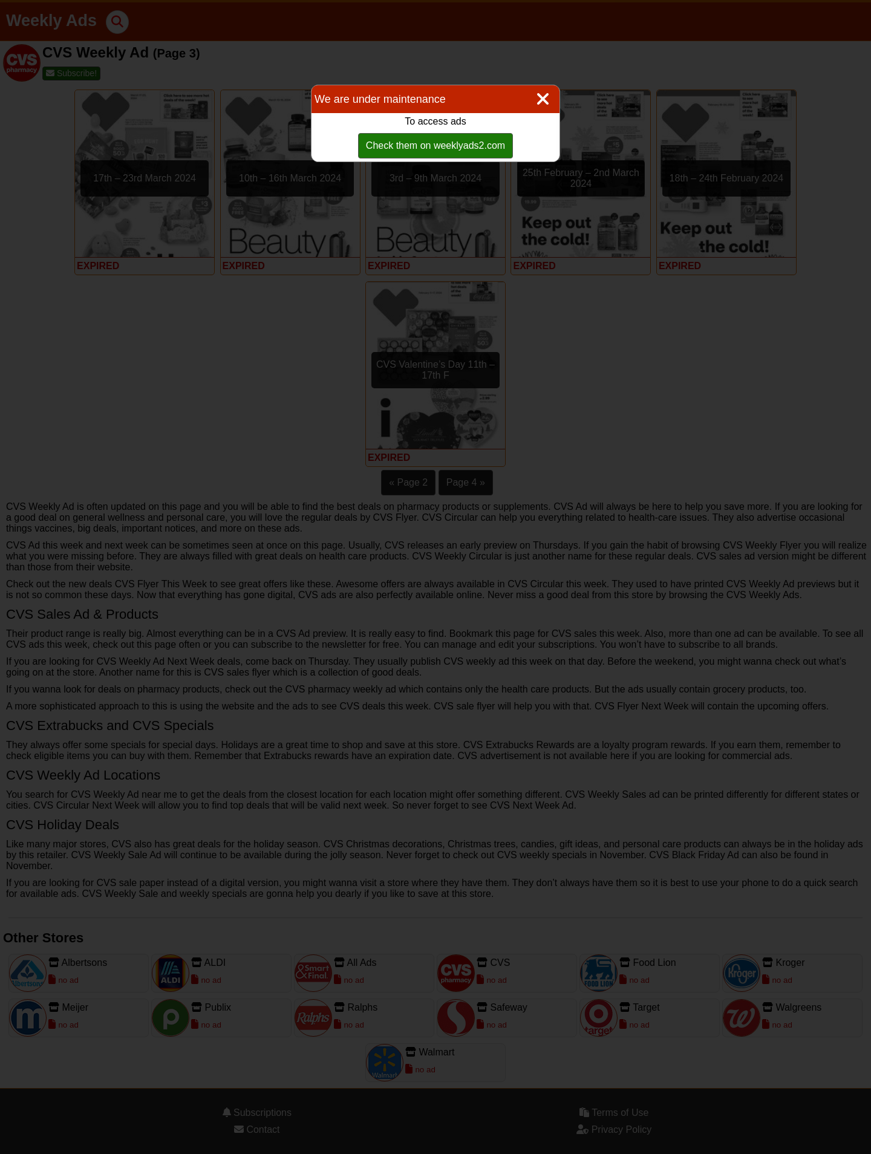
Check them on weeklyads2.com (435, 145)
